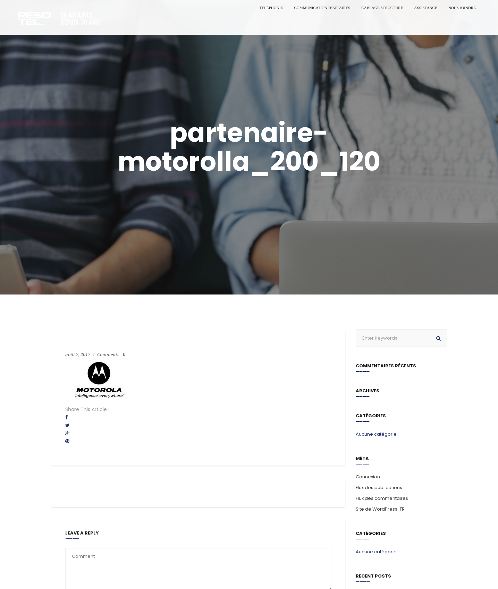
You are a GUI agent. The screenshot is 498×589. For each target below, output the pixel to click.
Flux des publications (379, 487)
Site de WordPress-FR (380, 509)
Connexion (368, 476)
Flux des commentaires (382, 498)
